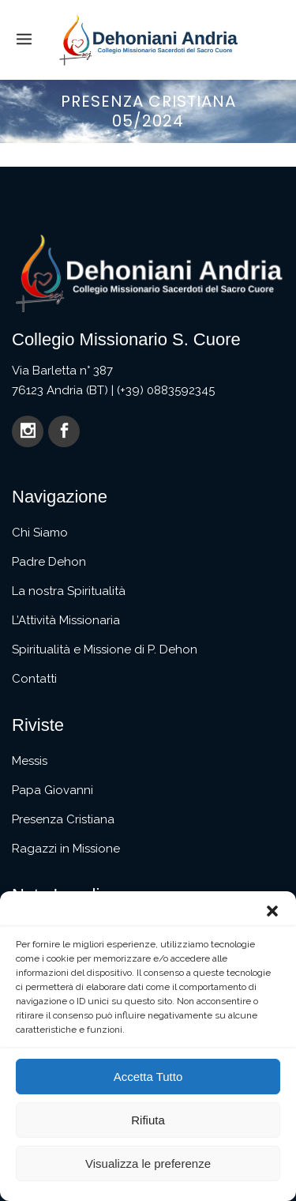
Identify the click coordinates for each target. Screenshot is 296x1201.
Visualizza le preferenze (148, 1163)
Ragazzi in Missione (66, 848)
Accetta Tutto (148, 1076)
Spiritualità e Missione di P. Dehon (104, 649)
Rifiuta (148, 1120)
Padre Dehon (49, 562)
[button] (272, 911)
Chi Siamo (40, 532)
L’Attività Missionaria (66, 620)
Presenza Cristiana (63, 819)
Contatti (34, 679)
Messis (29, 761)
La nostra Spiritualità (69, 591)
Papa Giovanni (52, 790)
